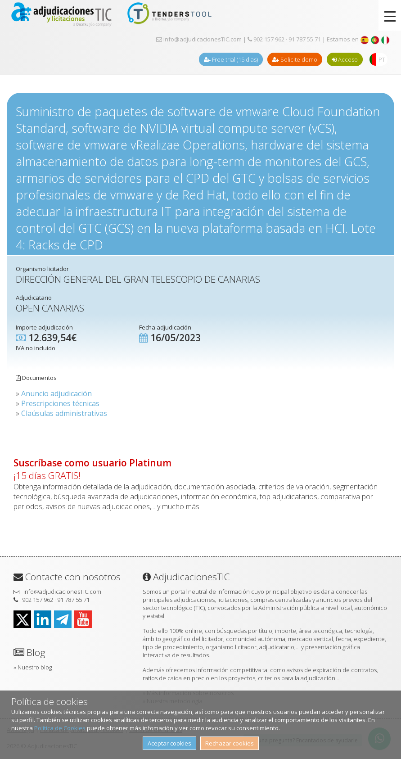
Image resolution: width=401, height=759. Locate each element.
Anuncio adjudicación (56, 393)
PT (381, 59)
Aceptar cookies (169, 743)
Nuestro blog (35, 667)
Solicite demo (294, 59)
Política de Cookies (60, 728)
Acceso (345, 59)
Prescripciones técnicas (60, 403)
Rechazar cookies (229, 743)
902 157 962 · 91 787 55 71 (284, 39)
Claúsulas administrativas (64, 413)
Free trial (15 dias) (231, 59)
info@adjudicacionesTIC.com (199, 39)
